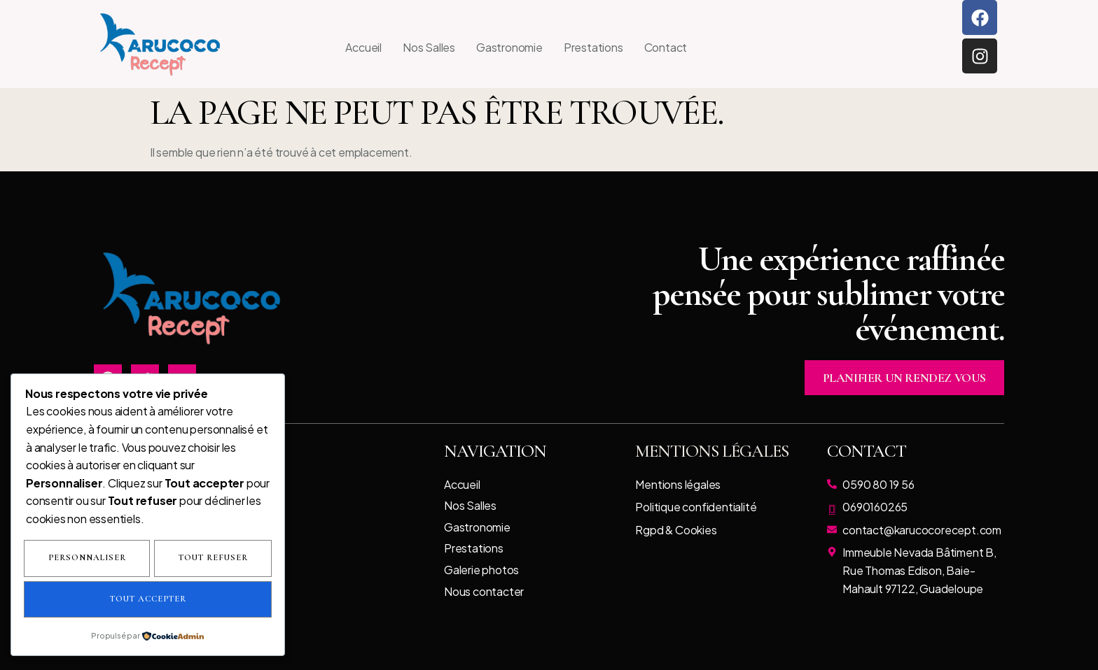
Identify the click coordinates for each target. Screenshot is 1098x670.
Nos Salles (429, 47)
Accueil (363, 47)
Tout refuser (83, 599)
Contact (666, 47)
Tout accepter (209, 599)
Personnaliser (148, 558)
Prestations (593, 47)
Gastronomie (509, 47)
